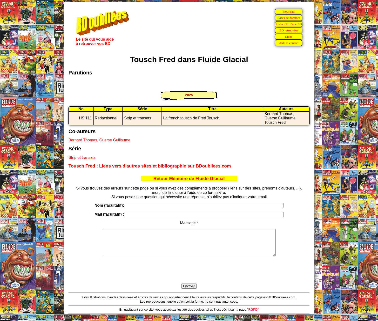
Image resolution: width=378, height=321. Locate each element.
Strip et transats (81, 157)
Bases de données (288, 18)
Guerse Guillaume (114, 140)
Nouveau (288, 11)
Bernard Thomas (82, 140)
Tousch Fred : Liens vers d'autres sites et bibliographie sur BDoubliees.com (149, 165)
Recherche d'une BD (289, 24)
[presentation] (189, 275)
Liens (288, 36)
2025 (189, 95)
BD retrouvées (288, 30)
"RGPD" (253, 314)
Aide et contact (288, 43)
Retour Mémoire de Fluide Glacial (188, 178)
